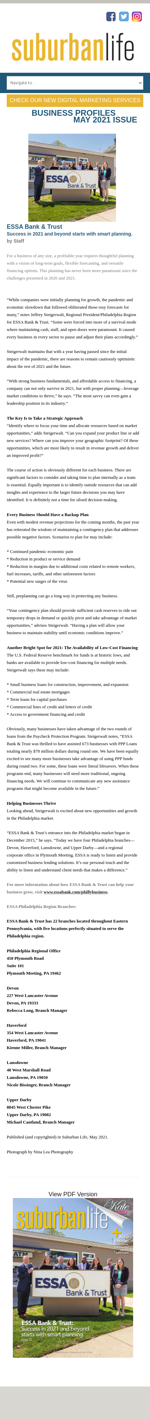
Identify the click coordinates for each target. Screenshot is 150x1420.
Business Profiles (74, 112)
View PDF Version (73, 1194)
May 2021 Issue (105, 119)
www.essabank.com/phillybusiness (76, 891)
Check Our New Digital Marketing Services (75, 100)
